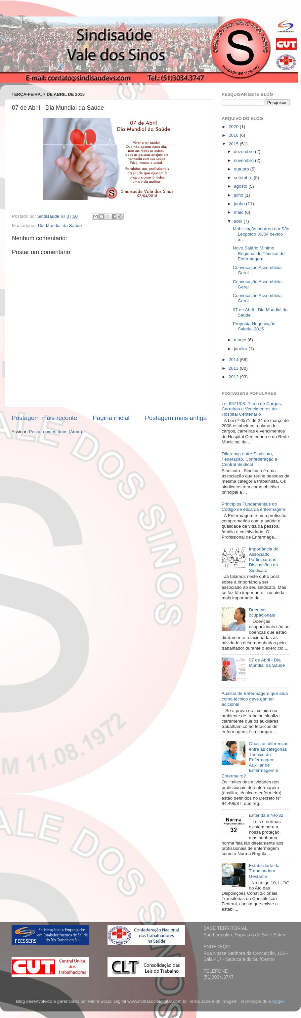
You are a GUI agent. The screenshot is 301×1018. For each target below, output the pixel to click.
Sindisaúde (49, 216)
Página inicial (111, 417)
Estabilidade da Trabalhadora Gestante (264, 871)
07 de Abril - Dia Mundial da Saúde (267, 663)
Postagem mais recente (44, 417)
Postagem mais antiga (176, 417)
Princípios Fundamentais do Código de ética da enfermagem (253, 507)
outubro (242, 169)
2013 (234, 368)
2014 (234, 359)
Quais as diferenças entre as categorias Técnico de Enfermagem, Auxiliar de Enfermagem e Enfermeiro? (255, 759)
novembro (244, 160)
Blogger (276, 1001)
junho (240, 203)
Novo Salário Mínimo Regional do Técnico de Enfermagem (259, 253)
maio (239, 212)
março (240, 339)
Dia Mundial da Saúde (60, 225)
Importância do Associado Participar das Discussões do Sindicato (263, 560)
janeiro (241, 348)
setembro (244, 177)
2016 (234, 135)
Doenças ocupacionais (262, 612)
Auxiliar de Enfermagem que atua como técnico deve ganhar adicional (255, 698)
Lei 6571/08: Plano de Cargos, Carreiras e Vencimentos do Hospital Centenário (252, 409)
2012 (234, 376)
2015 (234, 143)
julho (239, 195)
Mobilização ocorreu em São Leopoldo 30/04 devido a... (261, 234)
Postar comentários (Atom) (55, 431)
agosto (241, 186)
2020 (234, 126)
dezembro (244, 151)
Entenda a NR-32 (266, 815)
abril (238, 221)
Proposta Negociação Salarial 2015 (254, 326)
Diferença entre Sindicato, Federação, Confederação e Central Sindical (249, 459)
